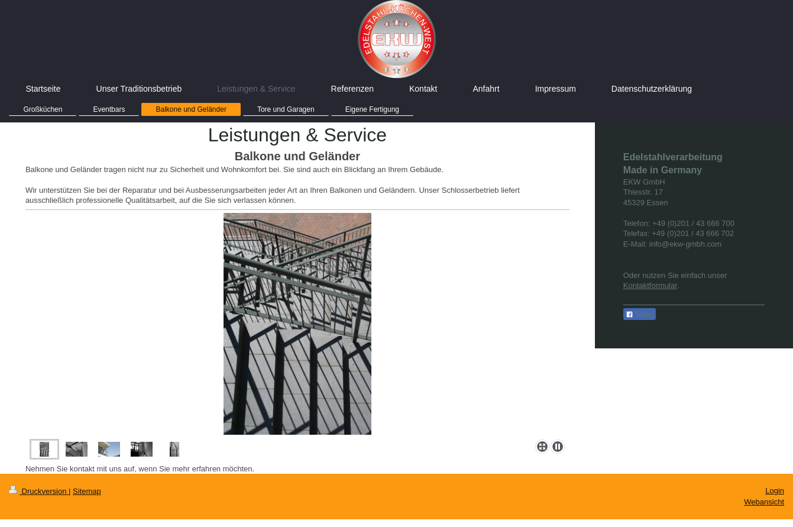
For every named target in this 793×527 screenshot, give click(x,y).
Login (774, 490)
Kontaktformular (650, 285)
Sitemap (87, 491)
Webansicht (764, 501)
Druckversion (39, 491)
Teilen (639, 315)
